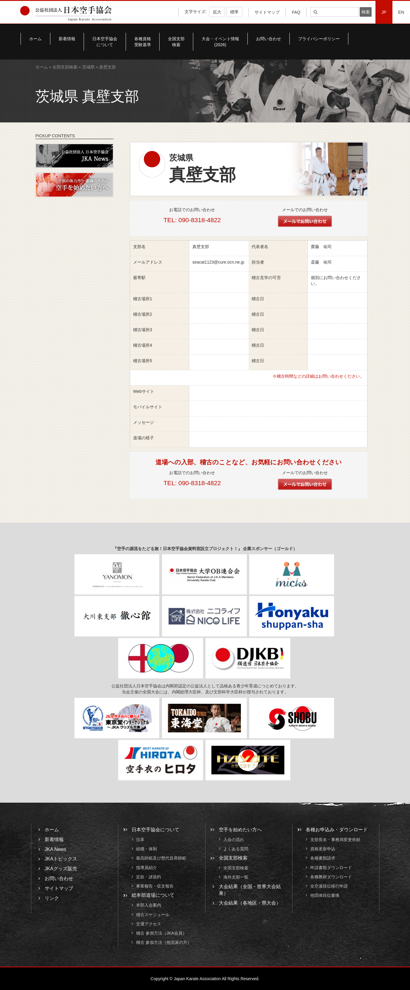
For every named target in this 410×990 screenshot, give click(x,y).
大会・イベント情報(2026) (220, 41)
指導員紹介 (146, 867)
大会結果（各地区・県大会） (250, 902)
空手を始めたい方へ (240, 829)
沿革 (140, 839)
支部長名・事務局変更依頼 (335, 839)
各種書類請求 (322, 858)
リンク (52, 898)
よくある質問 (235, 848)
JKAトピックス (61, 858)
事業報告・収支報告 (155, 886)
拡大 (217, 12)
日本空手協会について (104, 41)
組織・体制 (146, 848)
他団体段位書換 (324, 895)
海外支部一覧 (235, 877)
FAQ (296, 12)
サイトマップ (267, 12)
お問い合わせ (268, 38)
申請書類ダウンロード (331, 867)
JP (383, 12)
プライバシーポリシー (319, 38)
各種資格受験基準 (142, 41)
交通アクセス (148, 923)
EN (401, 12)
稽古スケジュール (152, 914)
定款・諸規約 (148, 876)
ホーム (35, 38)
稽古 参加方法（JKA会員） (161, 933)
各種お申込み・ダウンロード (337, 829)
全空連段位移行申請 (329, 886)
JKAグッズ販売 (61, 868)
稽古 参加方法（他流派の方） (166, 942)
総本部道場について (153, 895)
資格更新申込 (322, 848)
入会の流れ (233, 839)
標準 (234, 12)
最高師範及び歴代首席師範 (161, 858)
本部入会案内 (148, 905)
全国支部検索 (176, 41)
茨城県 (88, 67)
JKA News (55, 849)
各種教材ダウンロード (331, 876)
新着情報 (67, 38)
